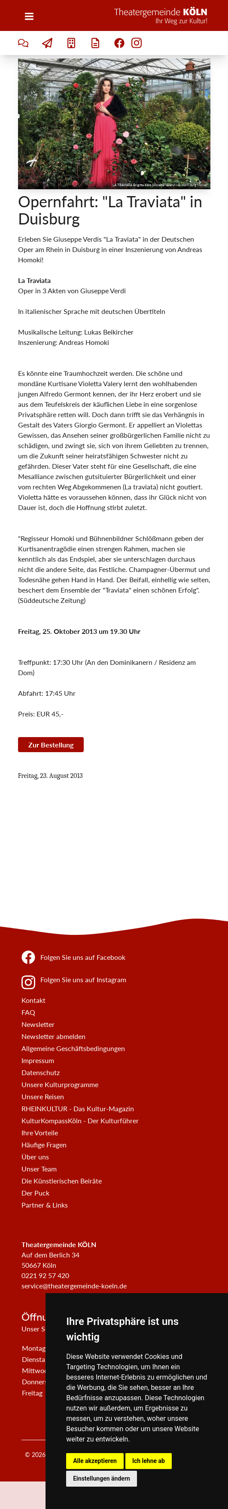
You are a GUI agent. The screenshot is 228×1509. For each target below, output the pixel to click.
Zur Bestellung (50, 745)
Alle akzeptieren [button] (95, 1460)
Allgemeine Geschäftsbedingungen (73, 1048)
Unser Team (39, 1169)
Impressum (37, 1060)
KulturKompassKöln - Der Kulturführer (80, 1120)
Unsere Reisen (42, 1096)
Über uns (35, 1156)
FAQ (28, 1012)
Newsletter (38, 1024)
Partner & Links (44, 1205)
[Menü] (29, 16)
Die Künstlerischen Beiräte (61, 1181)
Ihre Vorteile (39, 1132)
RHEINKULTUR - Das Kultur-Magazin (77, 1108)
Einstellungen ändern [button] (101, 1478)
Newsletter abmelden (53, 1036)
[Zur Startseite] (162, 15)
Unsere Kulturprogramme (59, 1084)
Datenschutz (40, 1072)
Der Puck (35, 1193)
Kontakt (33, 1000)
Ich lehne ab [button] (148, 1460)
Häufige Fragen (44, 1144)
